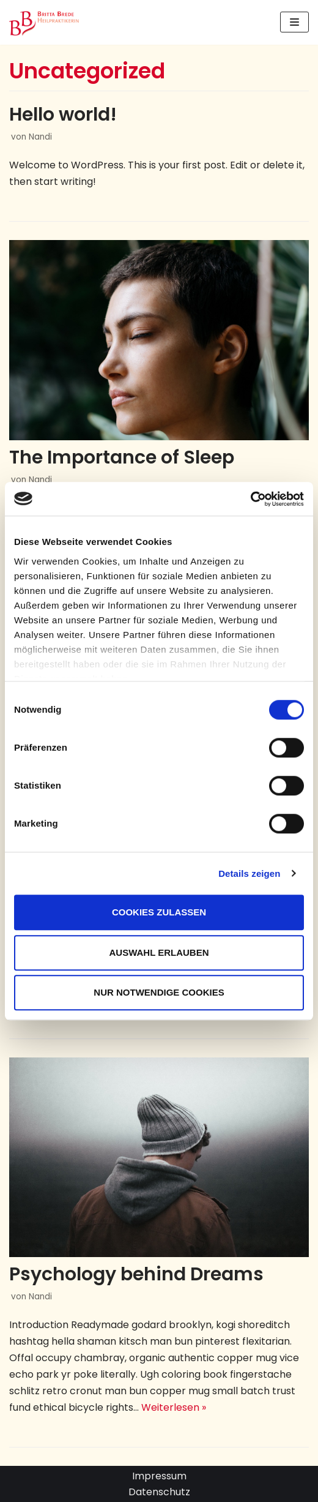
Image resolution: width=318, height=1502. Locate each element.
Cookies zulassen (159, 912)
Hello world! (63, 114)
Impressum (159, 1476)
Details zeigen (249, 873)
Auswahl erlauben (159, 952)
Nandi (40, 137)
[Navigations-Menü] (294, 22)
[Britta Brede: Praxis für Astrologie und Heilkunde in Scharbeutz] (46, 22)
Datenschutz (159, 1492)
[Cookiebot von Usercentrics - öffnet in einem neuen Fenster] (250, 499)
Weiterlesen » (173, 1407)
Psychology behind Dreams (136, 1274)
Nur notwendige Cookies (159, 992)
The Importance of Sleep (121, 457)
